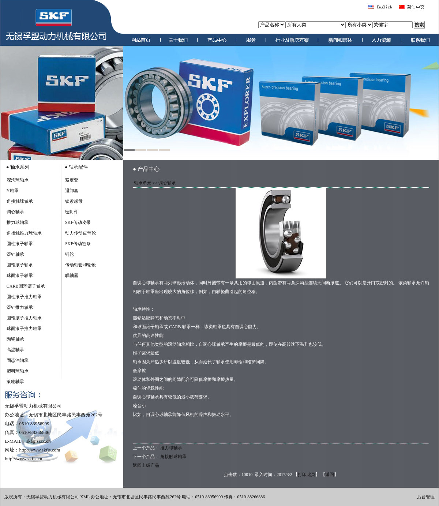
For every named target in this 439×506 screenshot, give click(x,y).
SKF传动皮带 (78, 222)
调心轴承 (15, 211)
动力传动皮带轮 (80, 233)
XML (85, 496)
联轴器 (71, 275)
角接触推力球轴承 (24, 233)
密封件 (71, 211)
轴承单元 (142, 182)
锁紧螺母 (74, 201)
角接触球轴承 (20, 201)
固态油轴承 (18, 360)
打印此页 (306, 474)
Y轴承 (13, 190)
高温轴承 (15, 349)
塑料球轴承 (18, 371)
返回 (329, 474)
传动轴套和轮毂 (80, 264)
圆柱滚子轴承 (20, 243)
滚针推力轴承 (20, 307)
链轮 (69, 254)
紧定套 (71, 180)
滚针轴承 (15, 254)
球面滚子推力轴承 (24, 328)
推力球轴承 (18, 222)
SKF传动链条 (78, 243)
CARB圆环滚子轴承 (26, 286)
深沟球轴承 (18, 180)
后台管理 (426, 496)
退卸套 (71, 190)
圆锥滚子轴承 (20, 264)
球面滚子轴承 (20, 275)
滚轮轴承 (15, 381)
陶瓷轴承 (15, 339)
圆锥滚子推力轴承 (24, 318)
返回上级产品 (146, 465)
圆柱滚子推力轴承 (24, 296)
